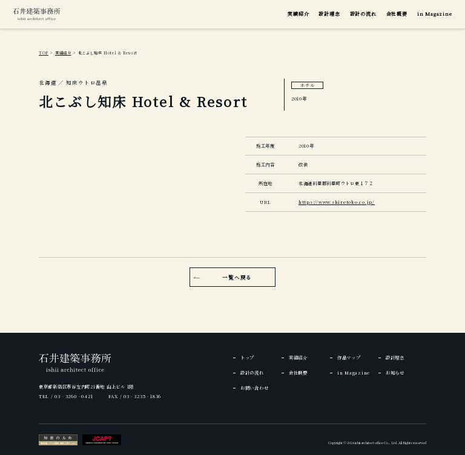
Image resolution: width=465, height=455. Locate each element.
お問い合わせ (254, 387)
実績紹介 (298, 13)
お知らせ (395, 372)
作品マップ (349, 357)
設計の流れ (363, 13)
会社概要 (396, 13)
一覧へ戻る (237, 277)
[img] (36, 14)
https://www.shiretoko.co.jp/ (336, 201)
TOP (43, 53)
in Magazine (434, 13)
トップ (247, 357)
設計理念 (329, 13)
